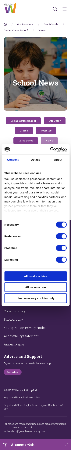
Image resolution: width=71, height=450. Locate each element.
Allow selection (35, 287)
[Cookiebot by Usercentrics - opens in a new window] (50, 149)
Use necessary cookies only (35, 298)
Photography (13, 319)
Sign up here (12, 372)
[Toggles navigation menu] (64, 8)
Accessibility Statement (21, 336)
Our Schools (51, 24)
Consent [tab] (13, 159)
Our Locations (25, 24)
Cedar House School (16, 30)
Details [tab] (35, 159)
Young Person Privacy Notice (25, 328)
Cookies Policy (15, 311)
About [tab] (58, 159)
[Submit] (55, 8)
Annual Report (14, 344)
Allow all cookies (35, 276)
